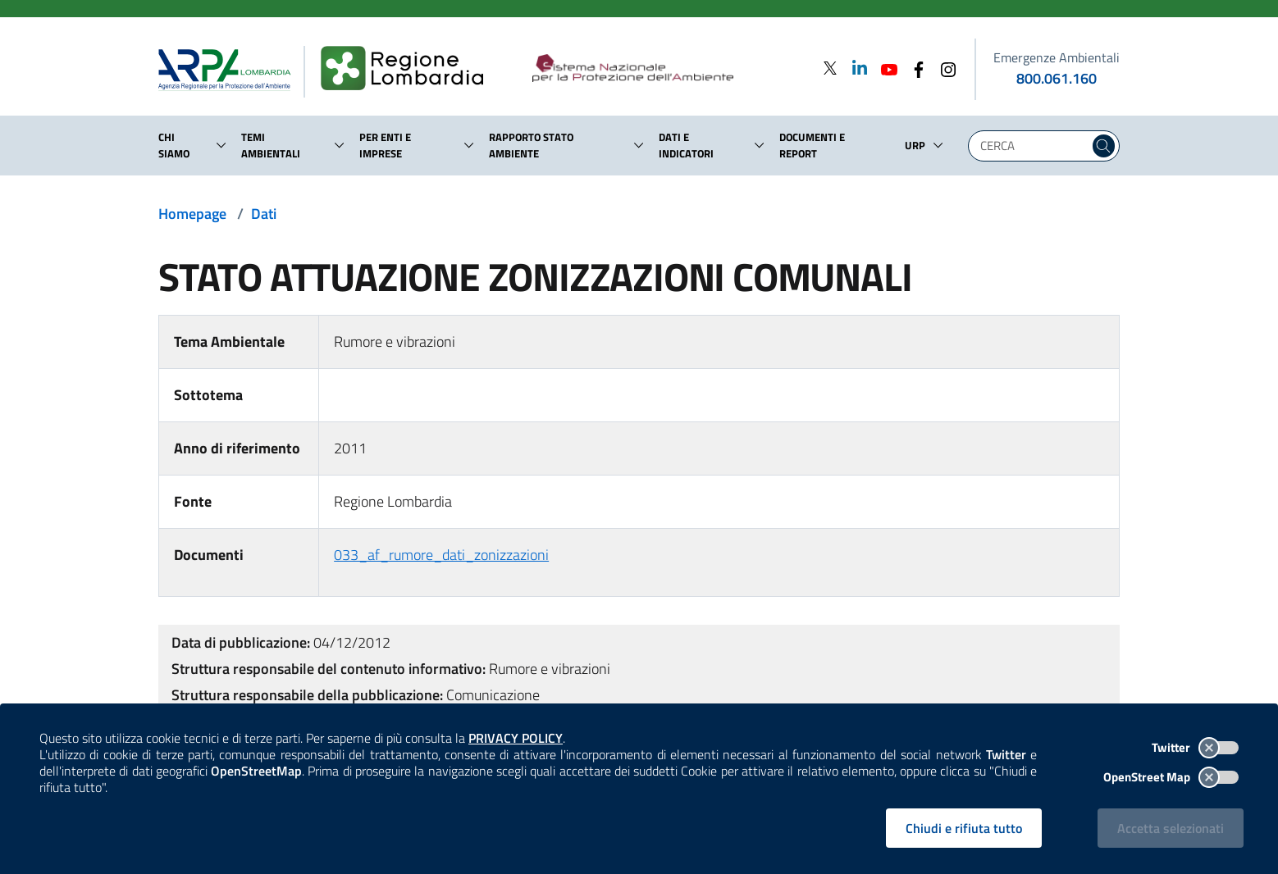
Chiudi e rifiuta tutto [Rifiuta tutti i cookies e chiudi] (964, 828)
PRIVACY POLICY (515, 738)
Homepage (192, 214)
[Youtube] (884, 68)
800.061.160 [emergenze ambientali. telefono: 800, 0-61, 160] (1056, 78)
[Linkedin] (854, 68)
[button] (221, 145)
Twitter (1195, 747)
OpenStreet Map (1171, 776)
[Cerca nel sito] (1104, 145)
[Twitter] (830, 68)
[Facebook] (914, 68)
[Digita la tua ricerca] (1033, 146)
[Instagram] (943, 68)
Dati (263, 214)
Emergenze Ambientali (1056, 57)
